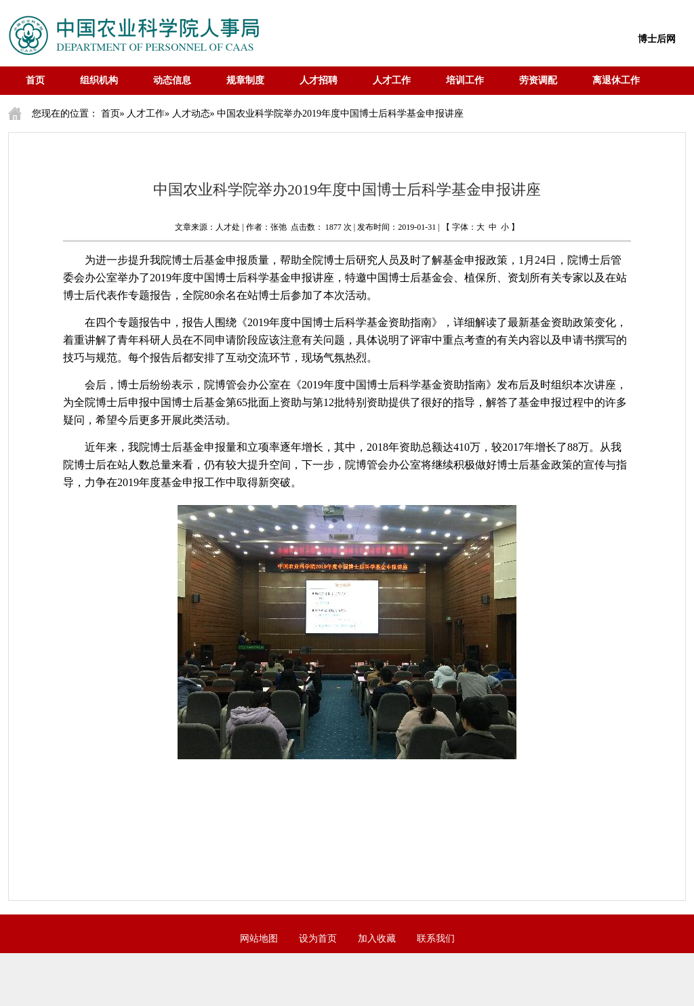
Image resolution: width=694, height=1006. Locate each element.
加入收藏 (377, 938)
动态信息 (172, 80)
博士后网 (657, 39)
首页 (35, 80)
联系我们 (436, 938)
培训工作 (465, 80)
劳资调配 (538, 80)
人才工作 (392, 80)
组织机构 (99, 80)
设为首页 (318, 938)
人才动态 (191, 113)
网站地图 (259, 938)
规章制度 (245, 80)
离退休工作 (616, 80)
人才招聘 (319, 80)
